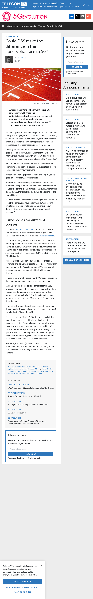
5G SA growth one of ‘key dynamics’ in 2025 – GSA (28, 404)
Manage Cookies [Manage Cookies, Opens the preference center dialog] (22, 592)
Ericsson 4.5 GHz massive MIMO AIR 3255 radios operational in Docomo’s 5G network (76, 130)
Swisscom (44, 371)
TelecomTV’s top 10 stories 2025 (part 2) (24, 396)
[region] (22, 580)
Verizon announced (24, 229)
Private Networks (16, 393)
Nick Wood (21, 58)
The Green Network (75, 147)
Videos (43, 3)
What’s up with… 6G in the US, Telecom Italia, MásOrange (31, 388)
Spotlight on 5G (54, 26)
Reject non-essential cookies (22, 587)
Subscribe (31, 454)
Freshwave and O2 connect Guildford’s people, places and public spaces (76, 247)
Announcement (21, 369)
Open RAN (63, 7)
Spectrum (35, 371)
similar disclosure (46, 235)
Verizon (39, 373)
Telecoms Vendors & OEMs (24, 373)
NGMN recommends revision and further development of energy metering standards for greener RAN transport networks (77, 159)
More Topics (75, 7)
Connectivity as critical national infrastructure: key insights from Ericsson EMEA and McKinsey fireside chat (76, 192)
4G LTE (10, 366)
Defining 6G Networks (18, 385)
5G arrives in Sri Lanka (17, 413)
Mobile (37, 369)
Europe (31, 369)
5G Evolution (11, 37)
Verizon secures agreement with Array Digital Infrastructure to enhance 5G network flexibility (76, 222)
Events (63, 3)
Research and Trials (22, 371)
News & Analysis (28, 26)
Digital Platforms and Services (44, 7)
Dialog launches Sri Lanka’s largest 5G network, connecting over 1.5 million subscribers (27, 422)
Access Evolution (32, 366)
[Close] (41, 565)
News (35, 3)
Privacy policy (36, 458)
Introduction (12, 26)
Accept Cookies (22, 581)
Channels (53, 3)
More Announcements (77, 261)
